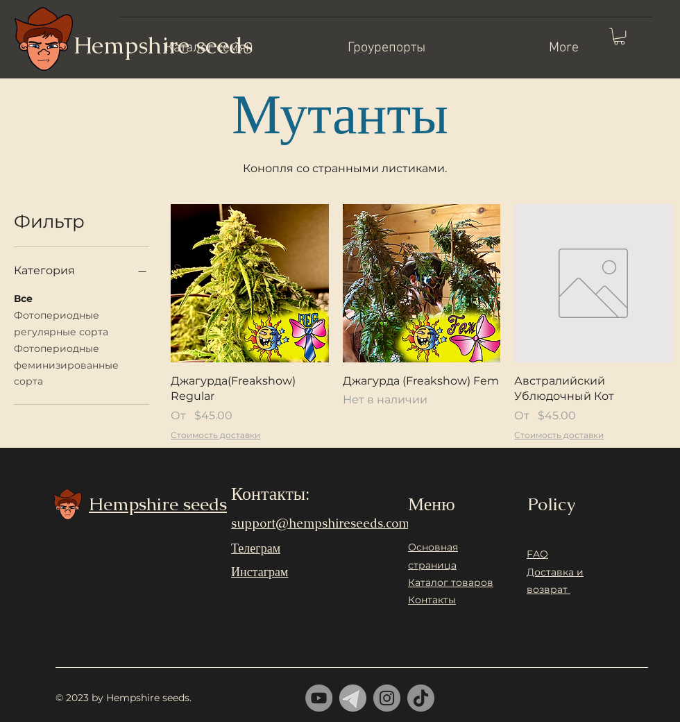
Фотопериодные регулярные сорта (61, 323)
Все (23, 298)
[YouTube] (318, 698)
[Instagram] (386, 698)
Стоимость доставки (215, 435)
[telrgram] (352, 698)
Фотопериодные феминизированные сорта (66, 364)
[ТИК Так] (420, 698)
